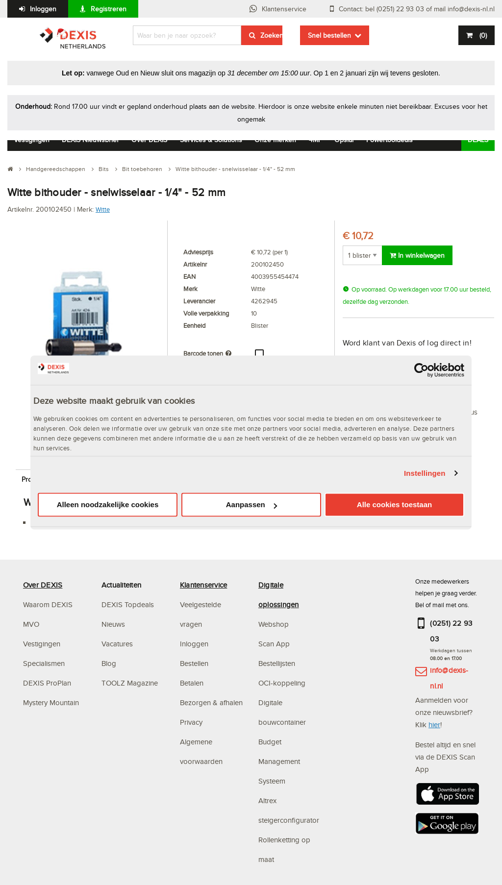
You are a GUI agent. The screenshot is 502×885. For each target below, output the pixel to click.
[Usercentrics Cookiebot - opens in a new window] (421, 370)
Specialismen (44, 663)
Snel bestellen (329, 35)
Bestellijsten (276, 663)
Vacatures (117, 644)
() (482, 35)
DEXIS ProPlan (47, 683)
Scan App (274, 644)
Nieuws (113, 624)
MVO (31, 624)
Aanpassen (251, 505)
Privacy (191, 722)
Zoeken (271, 35)
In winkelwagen (417, 255)
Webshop (273, 624)
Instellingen (425, 473)
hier (434, 724)
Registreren (108, 9)
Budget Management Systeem (279, 761)
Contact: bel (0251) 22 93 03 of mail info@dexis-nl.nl (417, 9)
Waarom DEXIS (48, 604)
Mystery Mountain (51, 702)
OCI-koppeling (281, 683)
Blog (108, 663)
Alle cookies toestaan (394, 505)
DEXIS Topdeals (127, 604)
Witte (103, 209)
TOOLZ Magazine (129, 683)
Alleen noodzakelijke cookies (108, 505)
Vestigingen (41, 644)
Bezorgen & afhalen (211, 702)
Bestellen (194, 663)
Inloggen (43, 9)
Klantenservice (284, 9)
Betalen (191, 683)
